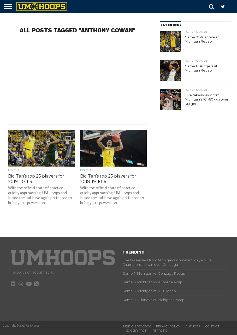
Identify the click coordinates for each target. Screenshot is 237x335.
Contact (212, 326)
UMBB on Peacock (136, 326)
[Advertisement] (77, 82)
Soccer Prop (136, 330)
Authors (192, 326)
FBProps (159, 330)
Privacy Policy (168, 326)
